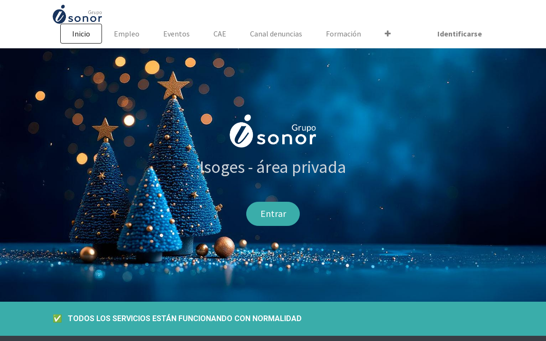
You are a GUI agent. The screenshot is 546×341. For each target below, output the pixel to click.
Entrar (273, 213)
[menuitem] (81, 34)
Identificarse (459, 33)
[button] (388, 34)
